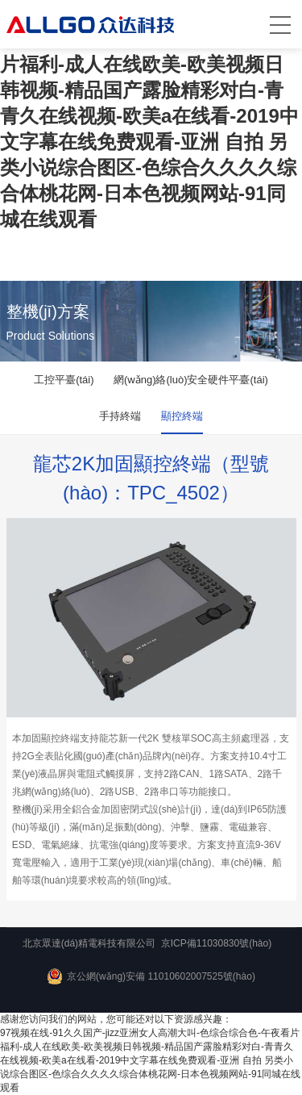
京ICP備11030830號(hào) (216, 943)
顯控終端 (182, 416)
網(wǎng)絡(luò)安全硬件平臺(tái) (191, 380)
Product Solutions (50, 335)
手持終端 (120, 416)
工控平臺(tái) (63, 380)
